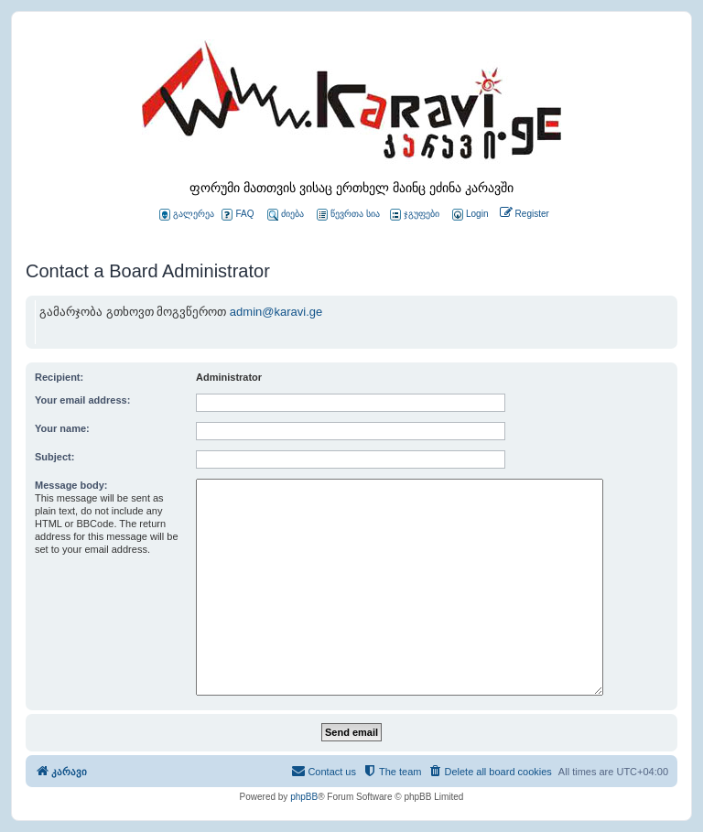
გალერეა (186, 215)
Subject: (54, 456)
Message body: (71, 485)
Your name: (62, 428)
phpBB (304, 797)
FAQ (238, 215)
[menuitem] (468, 215)
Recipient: (59, 377)
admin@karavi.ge (276, 312)
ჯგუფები (414, 215)
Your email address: (82, 399)
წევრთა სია (348, 215)
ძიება (285, 215)
